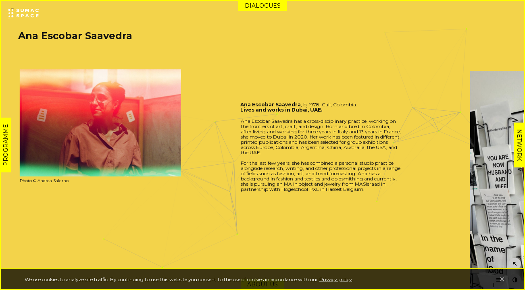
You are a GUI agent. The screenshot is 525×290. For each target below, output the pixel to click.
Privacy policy (335, 279)
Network (519, 145)
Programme (5, 145)
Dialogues (263, 5)
